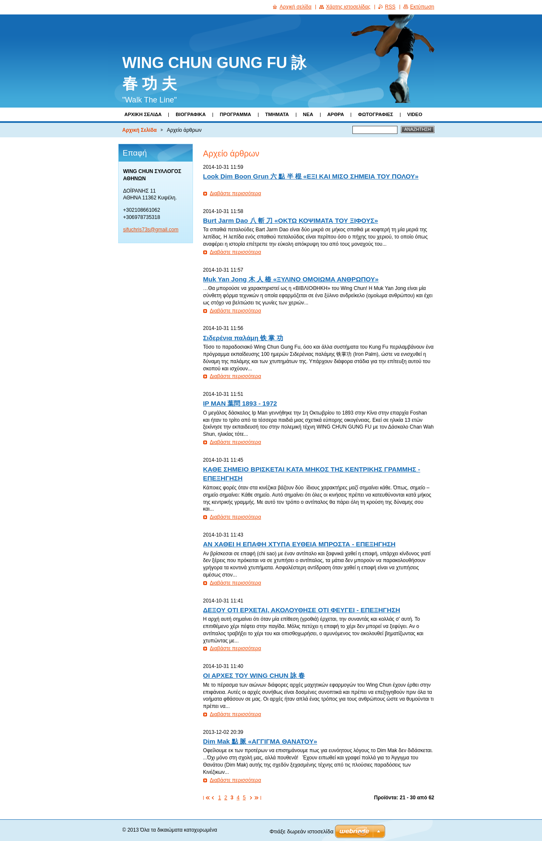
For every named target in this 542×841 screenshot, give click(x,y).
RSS (390, 7)
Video (414, 114)
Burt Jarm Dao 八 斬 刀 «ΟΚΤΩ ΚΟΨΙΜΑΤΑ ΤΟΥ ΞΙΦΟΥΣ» (290, 220)
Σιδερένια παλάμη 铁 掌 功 (243, 337)
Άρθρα (335, 114)
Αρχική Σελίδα (143, 114)
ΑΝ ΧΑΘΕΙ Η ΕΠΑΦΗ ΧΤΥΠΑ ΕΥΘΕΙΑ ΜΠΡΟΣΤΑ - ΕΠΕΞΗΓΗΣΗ (299, 544)
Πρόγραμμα (235, 114)
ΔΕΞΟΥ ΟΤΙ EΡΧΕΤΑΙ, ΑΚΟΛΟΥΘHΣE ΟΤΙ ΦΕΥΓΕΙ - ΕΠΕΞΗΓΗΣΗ (301, 610)
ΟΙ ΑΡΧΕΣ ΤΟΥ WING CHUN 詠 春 (254, 675)
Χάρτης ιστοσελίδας (348, 7)
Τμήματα (277, 114)
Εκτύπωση (422, 7)
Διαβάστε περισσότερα (235, 193)
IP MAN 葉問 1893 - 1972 (240, 403)
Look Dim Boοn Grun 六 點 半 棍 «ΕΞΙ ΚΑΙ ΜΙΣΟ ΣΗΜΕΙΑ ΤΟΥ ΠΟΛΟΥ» (311, 176)
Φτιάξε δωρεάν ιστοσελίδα (301, 831)
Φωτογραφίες (375, 114)
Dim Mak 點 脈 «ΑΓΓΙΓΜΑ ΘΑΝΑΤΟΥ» (260, 741)
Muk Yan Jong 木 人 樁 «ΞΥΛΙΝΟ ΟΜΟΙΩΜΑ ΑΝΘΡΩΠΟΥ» (291, 279)
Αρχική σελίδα (296, 7)
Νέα (308, 114)
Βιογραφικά (191, 114)
